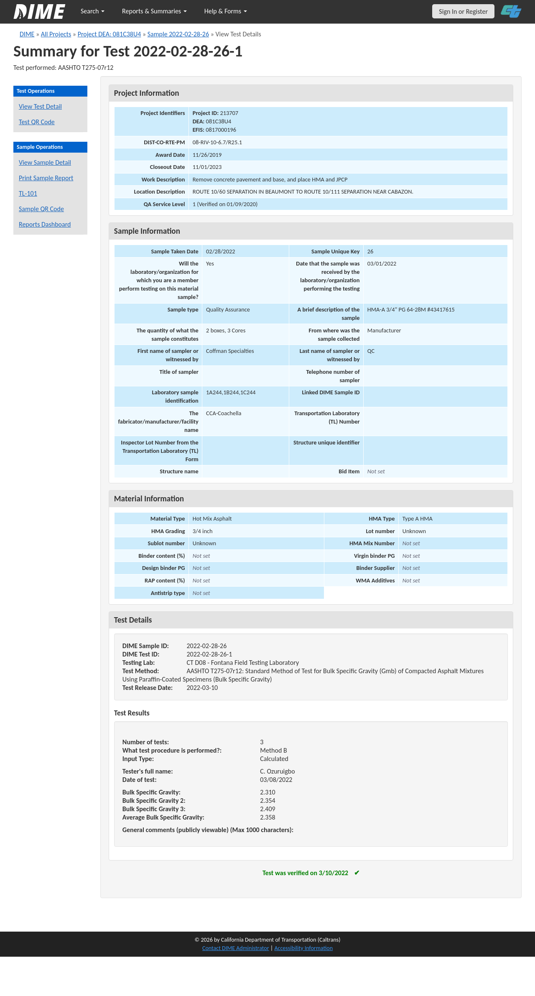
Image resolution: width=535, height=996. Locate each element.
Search (92, 11)
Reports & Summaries (154, 11)
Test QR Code (37, 122)
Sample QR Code (41, 209)
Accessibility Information (303, 948)
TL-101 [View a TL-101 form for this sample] (28, 193)
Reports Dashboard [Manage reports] (45, 224)
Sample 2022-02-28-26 (178, 34)
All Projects (56, 34)
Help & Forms (225, 11)
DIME (27, 34)
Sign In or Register (463, 11)
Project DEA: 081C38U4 (109, 34)
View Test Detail (40, 106)
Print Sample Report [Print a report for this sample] (46, 178)
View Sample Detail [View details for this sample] (45, 162)
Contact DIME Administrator (235, 948)
